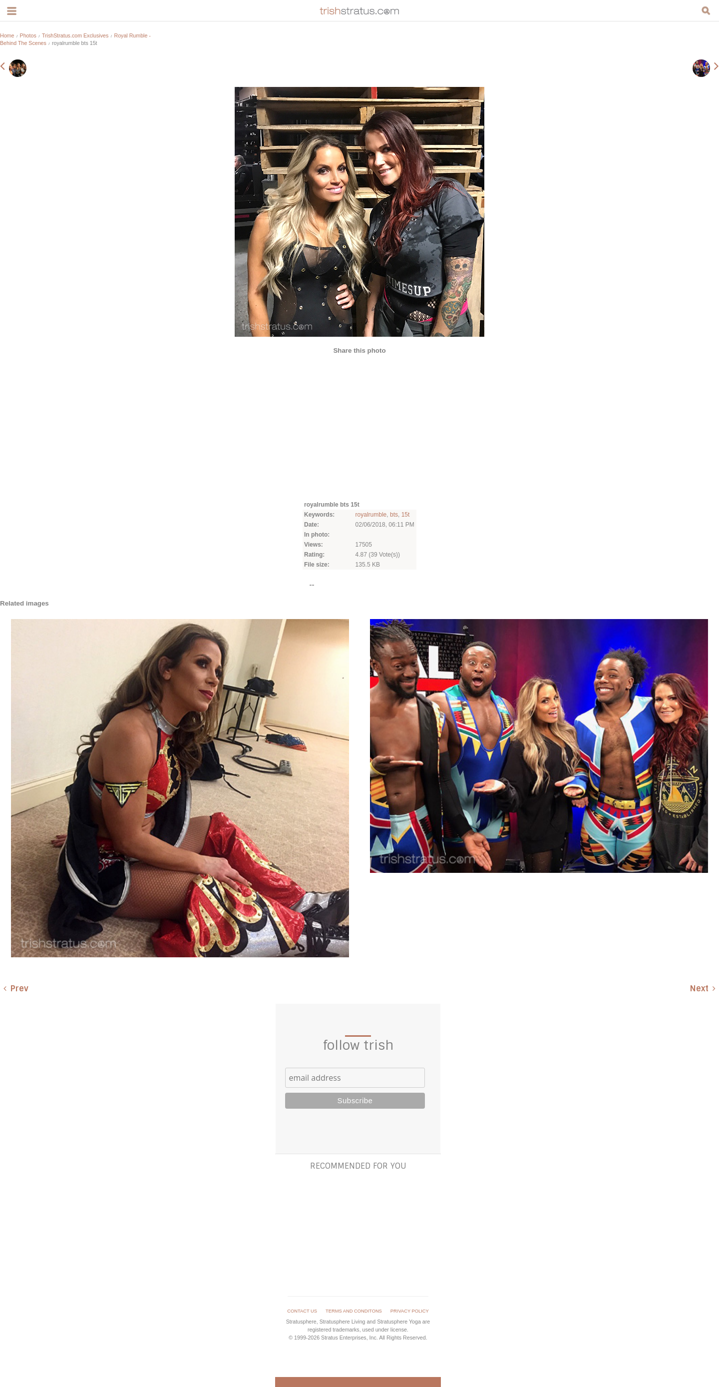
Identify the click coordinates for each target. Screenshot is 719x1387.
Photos (28, 35)
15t (405, 514)
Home (7, 35)
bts (394, 514)
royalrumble (371, 514)
